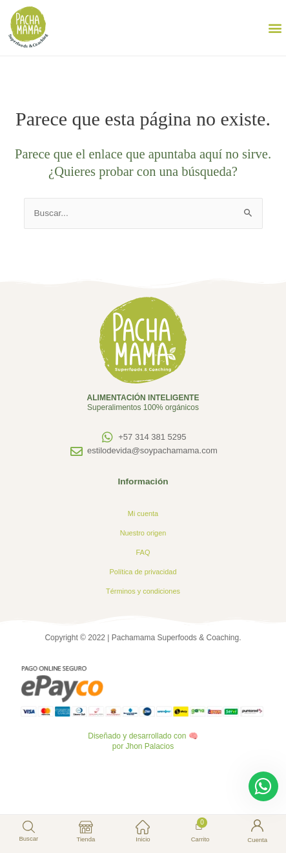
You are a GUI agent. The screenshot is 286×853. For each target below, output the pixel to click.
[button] (275, 28)
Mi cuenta (143, 513)
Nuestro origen (143, 533)
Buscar (28, 838)
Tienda (85, 839)
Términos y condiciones (143, 591)
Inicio (143, 839)
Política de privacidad (143, 572)
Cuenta (257, 839)
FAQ (143, 552)
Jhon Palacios (149, 746)
